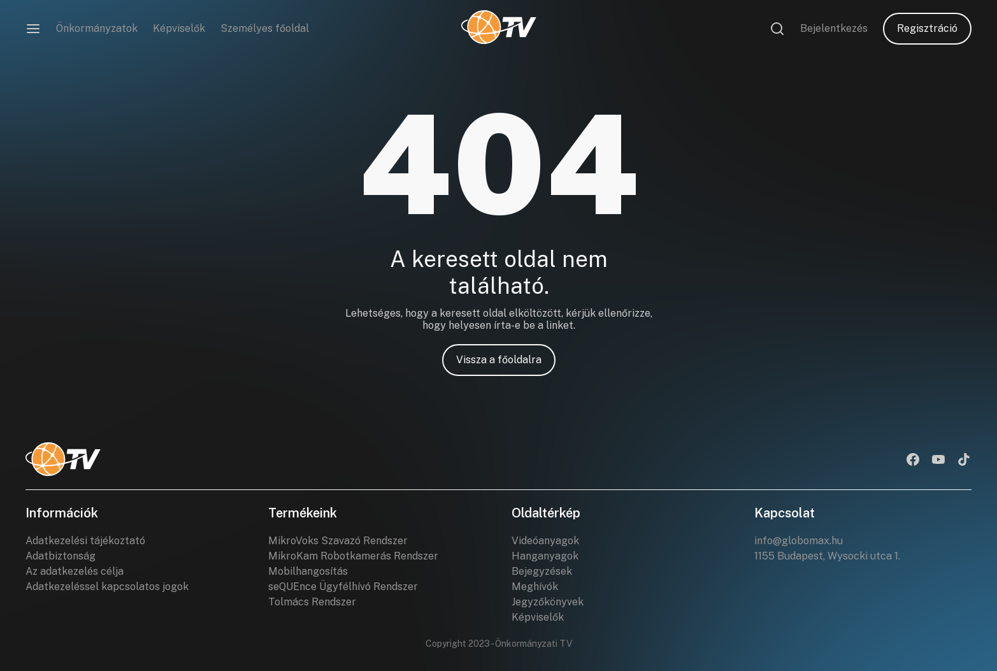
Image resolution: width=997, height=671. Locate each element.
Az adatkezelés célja (74, 571)
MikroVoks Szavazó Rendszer (338, 541)
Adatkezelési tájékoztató (85, 541)
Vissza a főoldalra (499, 360)
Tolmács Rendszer (312, 602)
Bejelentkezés (834, 28)
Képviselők (179, 28)
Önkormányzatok (97, 28)
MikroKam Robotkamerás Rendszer (353, 556)
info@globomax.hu (798, 541)
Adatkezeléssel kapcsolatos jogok (107, 587)
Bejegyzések (542, 571)
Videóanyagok (545, 541)
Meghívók (535, 587)
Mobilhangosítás (308, 571)
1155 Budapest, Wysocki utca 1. (827, 556)
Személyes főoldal (264, 28)
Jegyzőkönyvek (548, 602)
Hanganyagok (545, 556)
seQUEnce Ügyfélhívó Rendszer (343, 587)
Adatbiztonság (60, 556)
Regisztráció (927, 28)
